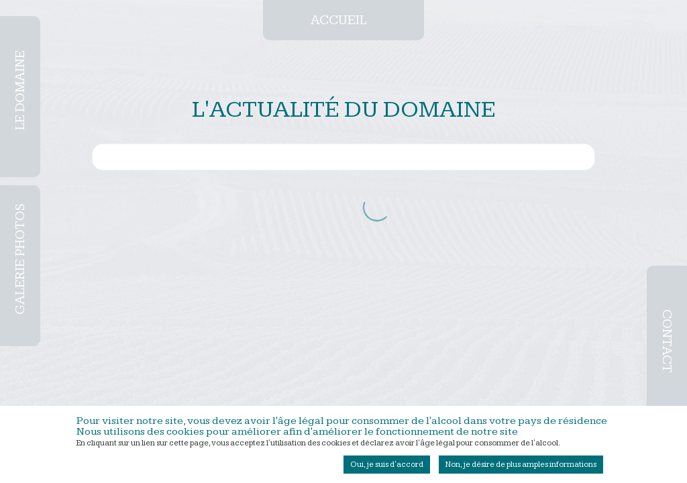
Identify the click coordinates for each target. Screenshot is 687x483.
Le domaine (20, 90)
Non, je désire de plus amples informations (520, 468)
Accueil (339, 20)
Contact (667, 341)
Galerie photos (20, 259)
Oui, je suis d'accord (386, 468)
